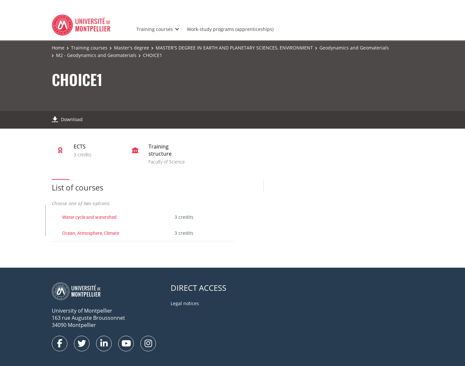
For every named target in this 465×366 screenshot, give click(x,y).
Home (58, 48)
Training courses (154, 29)
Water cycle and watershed (89, 217)
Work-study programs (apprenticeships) (230, 29)
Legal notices (185, 303)
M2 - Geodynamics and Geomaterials (96, 55)
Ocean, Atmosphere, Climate (90, 233)
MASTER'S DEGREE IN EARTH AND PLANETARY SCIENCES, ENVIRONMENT (234, 48)
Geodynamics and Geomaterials (354, 48)
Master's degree (131, 48)
